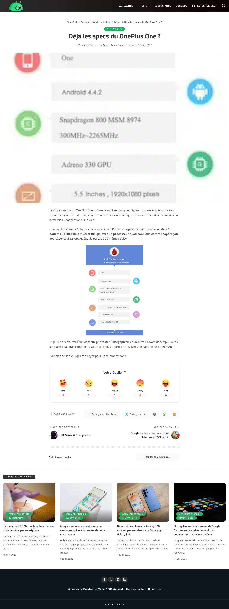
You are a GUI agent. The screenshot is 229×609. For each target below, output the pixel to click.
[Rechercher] (224, 6)
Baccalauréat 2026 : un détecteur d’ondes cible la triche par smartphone (28, 528)
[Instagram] (118, 580)
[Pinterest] (154, 414)
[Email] (174, 414)
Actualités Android (92, 22)
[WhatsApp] (164, 414)
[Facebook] (102, 414)
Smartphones (113, 22)
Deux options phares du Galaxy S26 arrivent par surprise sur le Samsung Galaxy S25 (139, 530)
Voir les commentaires (157, 457)
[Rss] (125, 580)
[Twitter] (135, 414)
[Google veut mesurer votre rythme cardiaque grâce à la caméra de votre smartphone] (86, 502)
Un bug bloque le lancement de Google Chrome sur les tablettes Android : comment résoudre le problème (197, 530)
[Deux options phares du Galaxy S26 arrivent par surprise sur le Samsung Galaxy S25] (143, 502)
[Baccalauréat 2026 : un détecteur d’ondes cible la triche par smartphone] (29, 502)
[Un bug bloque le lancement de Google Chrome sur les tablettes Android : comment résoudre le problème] (200, 502)
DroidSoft (72, 22)
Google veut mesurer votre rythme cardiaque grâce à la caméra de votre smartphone (82, 530)
